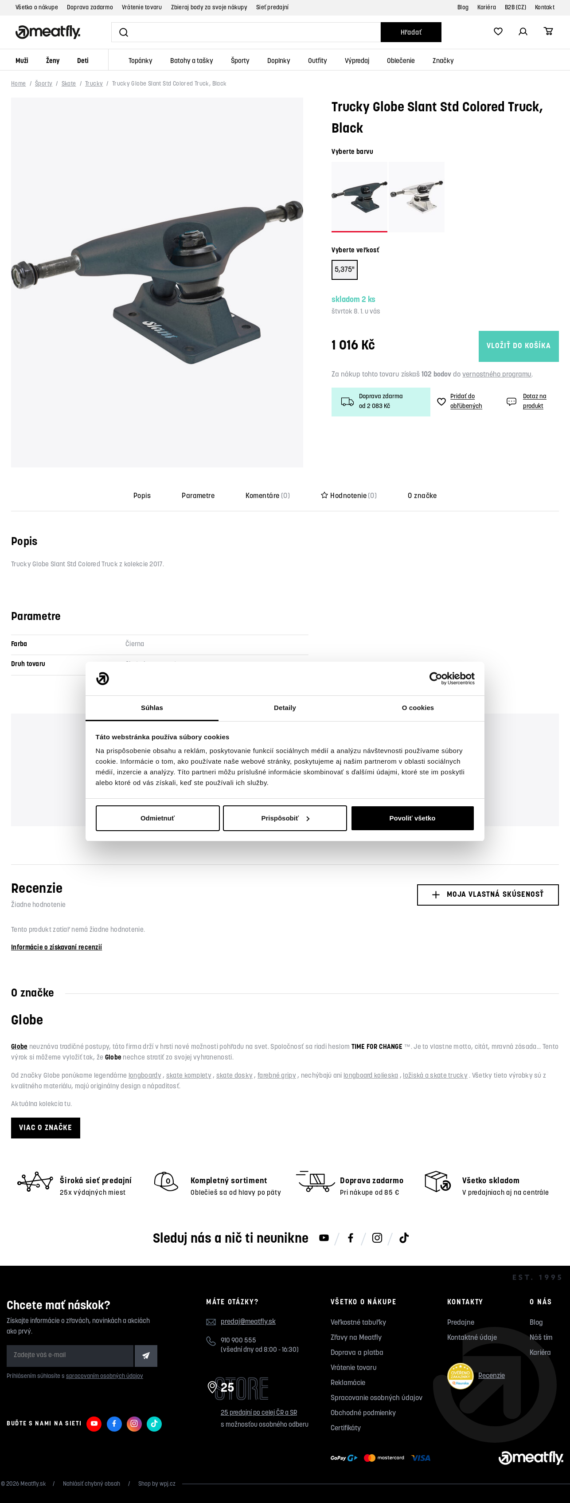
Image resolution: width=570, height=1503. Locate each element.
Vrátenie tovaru (142, 8)
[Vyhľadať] (246, 32)
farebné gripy (277, 1076)
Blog (462, 8)
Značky (443, 61)
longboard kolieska (371, 1076)
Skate (69, 84)
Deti (83, 61)
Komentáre (268, 496)
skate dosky (234, 1076)
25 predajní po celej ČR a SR (259, 1413)
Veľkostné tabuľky (358, 1322)
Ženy (52, 61)
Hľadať (411, 33)
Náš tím (541, 1338)
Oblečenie (401, 61)
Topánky (140, 61)
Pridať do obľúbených (459, 401)
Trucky (94, 84)
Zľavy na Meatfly (356, 1338)
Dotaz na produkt (525, 401)
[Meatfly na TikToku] (403, 1238)
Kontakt (544, 8)
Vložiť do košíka (491, 346)
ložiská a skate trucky (435, 1076)
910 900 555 (238, 1341)
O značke (422, 496)
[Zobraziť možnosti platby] (383, 1458)
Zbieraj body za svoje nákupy (209, 8)
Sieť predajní (272, 8)
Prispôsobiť (285, 818)
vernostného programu (496, 374)
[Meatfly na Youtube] (324, 1238)
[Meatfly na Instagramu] (377, 1238)
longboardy (145, 1076)
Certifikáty (346, 1428)
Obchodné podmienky (363, 1413)
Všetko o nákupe (37, 8)
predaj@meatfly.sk (248, 1322)
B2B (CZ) (515, 8)
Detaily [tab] (285, 707)
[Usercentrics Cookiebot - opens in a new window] (436, 678)
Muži (22, 61)
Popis (142, 496)
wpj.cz (168, 1484)
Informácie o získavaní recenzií (56, 948)
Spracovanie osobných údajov (376, 1398)
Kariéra (486, 8)
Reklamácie (348, 1383)
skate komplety (188, 1076)
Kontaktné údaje (472, 1338)
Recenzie (476, 1376)
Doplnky (278, 61)
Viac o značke (45, 1128)
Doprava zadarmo (90, 8)
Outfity (317, 61)
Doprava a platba (357, 1353)
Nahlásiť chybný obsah (92, 1484)
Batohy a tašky (191, 61)
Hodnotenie (349, 496)
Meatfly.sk (33, 1484)
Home (18, 84)
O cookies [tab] (418, 707)
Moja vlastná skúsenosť (487, 895)
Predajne (460, 1322)
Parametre (198, 496)
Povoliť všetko (413, 818)
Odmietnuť (158, 818)
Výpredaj (357, 61)
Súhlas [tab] (152, 707)
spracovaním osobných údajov (104, 1376)
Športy (240, 61)
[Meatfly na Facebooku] (350, 1238)
